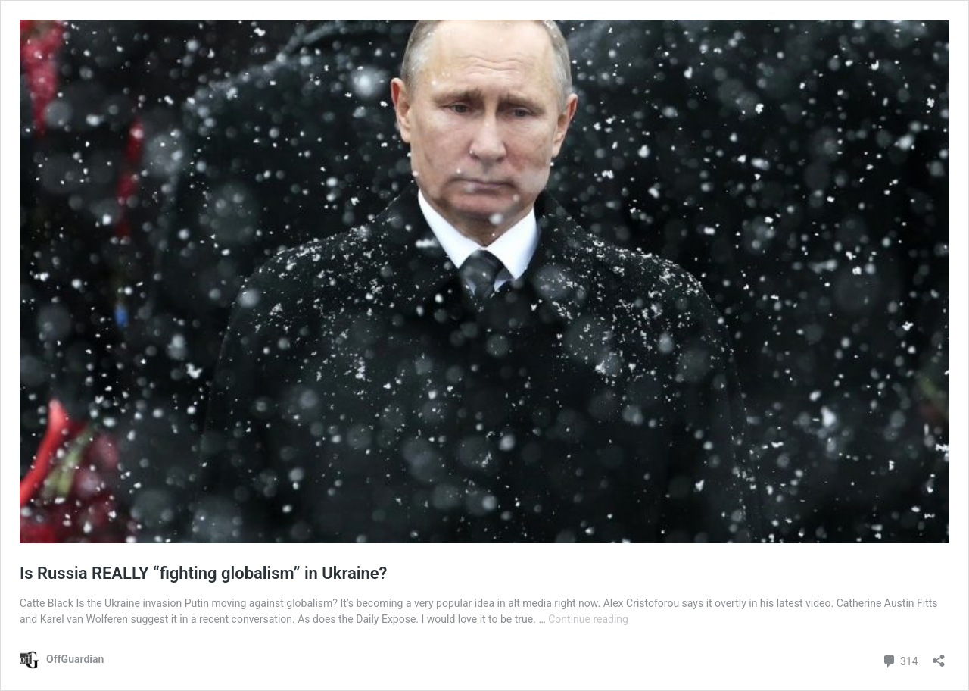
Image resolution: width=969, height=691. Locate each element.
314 (900, 659)
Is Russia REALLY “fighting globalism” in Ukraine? (203, 573)
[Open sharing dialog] (938, 656)
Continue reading (588, 619)
